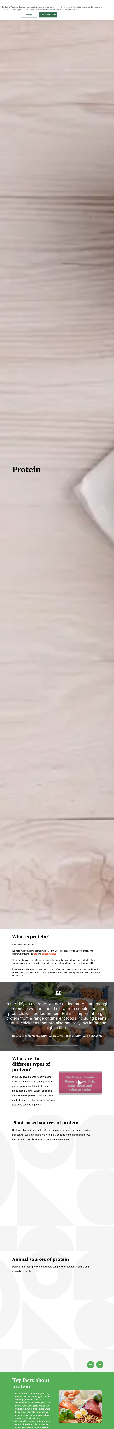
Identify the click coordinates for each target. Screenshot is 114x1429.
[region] (57, 10)
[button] (80, 1083)
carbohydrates (49, 954)
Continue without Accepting (103, 3)
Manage (29, 15)
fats (35, 954)
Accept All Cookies (48, 15)
